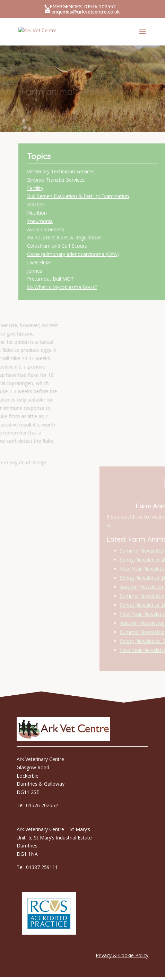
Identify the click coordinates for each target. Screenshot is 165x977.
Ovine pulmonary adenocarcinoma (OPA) (94, 254)
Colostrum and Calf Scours (78, 245)
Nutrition (58, 212)
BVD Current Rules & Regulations (85, 237)
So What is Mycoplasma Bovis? (83, 287)
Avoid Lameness (66, 229)
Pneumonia (60, 221)
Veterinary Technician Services (81, 171)
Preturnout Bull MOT (71, 278)
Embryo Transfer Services (76, 179)
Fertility (56, 188)
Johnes (55, 270)
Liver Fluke (60, 262)
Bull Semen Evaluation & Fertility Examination (99, 196)
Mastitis (57, 204)
